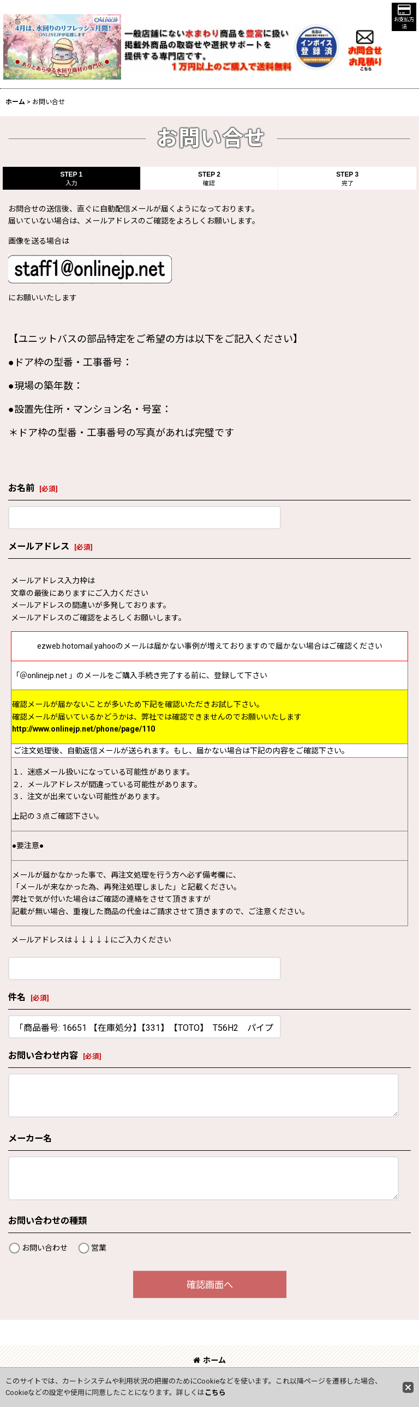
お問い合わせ (45, 1247)
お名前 (21, 488)
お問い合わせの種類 (47, 1221)
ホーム (209, 1360)
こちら (215, 1392)
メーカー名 (30, 1138)
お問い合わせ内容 (43, 1055)
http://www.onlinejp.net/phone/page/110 (83, 728)
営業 (98, 1247)
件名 (17, 997)
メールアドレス (38, 546)
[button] (404, 17)
